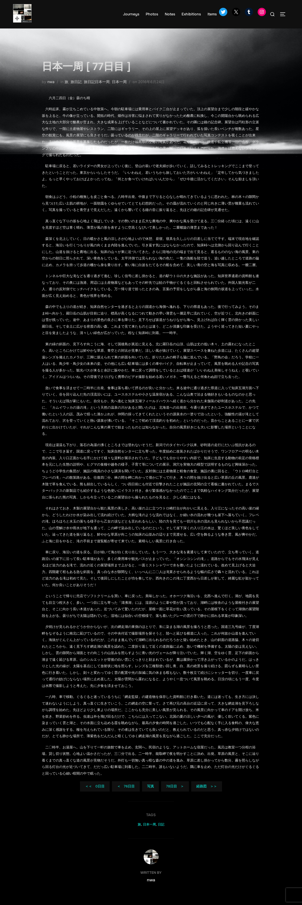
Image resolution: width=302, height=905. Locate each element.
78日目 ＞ (175, 793)
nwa (50, 89)
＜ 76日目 (126, 793)
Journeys (131, 14)
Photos (152, 14)
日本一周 (119, 89)
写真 (150, 793)
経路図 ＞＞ (206, 793)
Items (212, 14)
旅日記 (76, 89)
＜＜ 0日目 (95, 793)
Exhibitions (191, 14)
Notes (170, 14)
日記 (161, 831)
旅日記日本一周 (97, 89)
